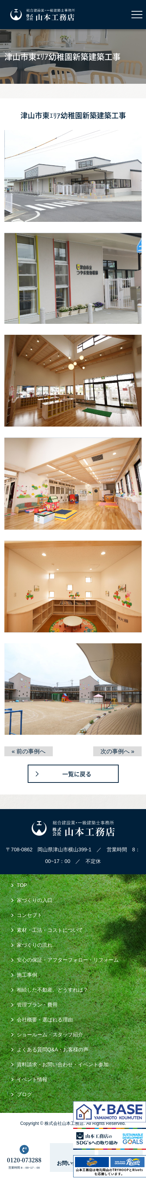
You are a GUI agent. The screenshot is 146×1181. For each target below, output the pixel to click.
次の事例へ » (117, 751)
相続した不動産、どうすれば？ (52, 990)
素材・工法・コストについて (50, 930)
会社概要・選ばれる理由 (45, 1020)
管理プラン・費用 (37, 1005)
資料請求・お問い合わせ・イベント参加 (62, 1064)
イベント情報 (32, 1079)
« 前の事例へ (29, 751)
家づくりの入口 (34, 900)
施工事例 (27, 975)
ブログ (24, 1094)
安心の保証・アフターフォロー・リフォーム (68, 960)
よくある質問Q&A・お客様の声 (53, 1049)
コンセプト (29, 915)
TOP (22, 885)
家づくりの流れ (34, 945)
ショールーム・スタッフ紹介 (50, 1034)
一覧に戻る (76, 773)
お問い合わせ (72, 1163)
